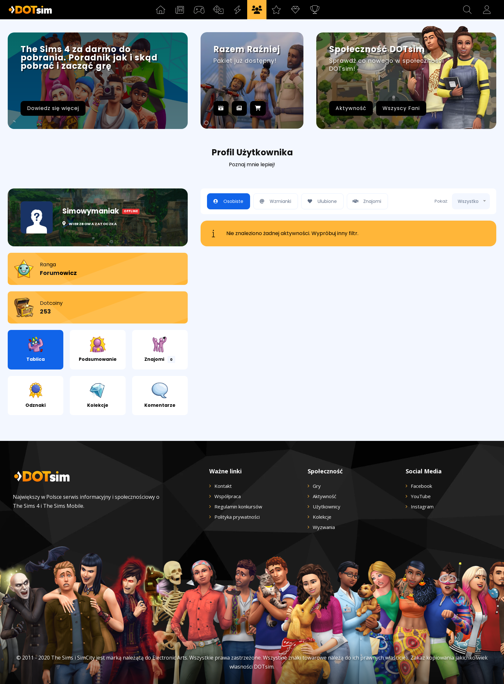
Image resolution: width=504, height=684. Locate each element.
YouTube (421, 496)
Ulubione (321, 201)
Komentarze (160, 395)
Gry (317, 486)
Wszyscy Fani (401, 108)
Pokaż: (441, 201)
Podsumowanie (98, 349)
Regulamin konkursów (238, 506)
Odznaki (35, 395)
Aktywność (351, 108)
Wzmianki (274, 201)
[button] (467, 9)
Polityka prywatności (237, 517)
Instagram (422, 506)
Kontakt (223, 486)
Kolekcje (97, 395)
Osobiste (227, 201)
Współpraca (227, 496)
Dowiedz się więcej (53, 108)
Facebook (421, 486)
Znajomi (159, 349)
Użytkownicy (326, 506)
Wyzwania (324, 527)
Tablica (35, 349)
